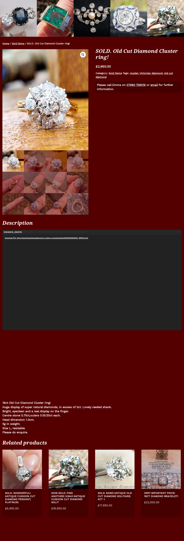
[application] (92, 280)
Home (5, 43)
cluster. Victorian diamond (146, 73)
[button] (83, 55)
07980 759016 (136, 85)
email (154, 85)
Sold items (18, 43)
